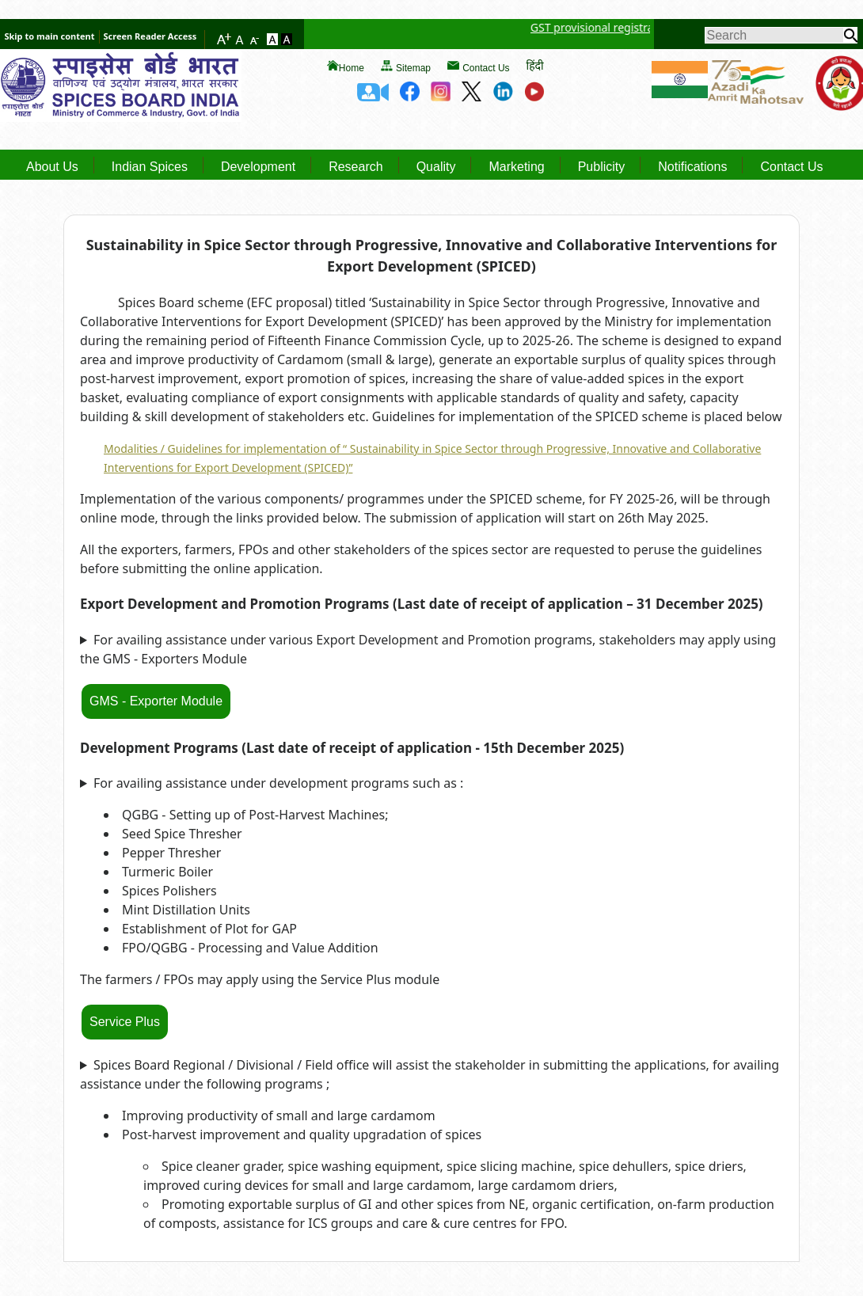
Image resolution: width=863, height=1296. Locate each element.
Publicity (601, 167)
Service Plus (124, 1021)
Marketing (516, 167)
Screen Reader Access (150, 36)
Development (258, 167)
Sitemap (413, 68)
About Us (52, 167)
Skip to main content (49, 36)
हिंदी (535, 65)
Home (351, 68)
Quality (436, 167)
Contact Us (485, 68)
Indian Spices (150, 167)
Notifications (692, 167)
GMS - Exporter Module (155, 701)
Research (355, 167)
